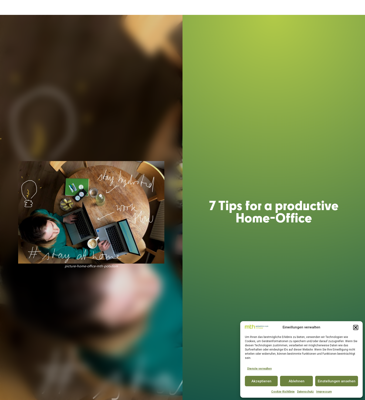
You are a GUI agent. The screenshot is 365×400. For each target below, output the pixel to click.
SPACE (174, 7)
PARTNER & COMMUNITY (259, 7)
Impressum (324, 391)
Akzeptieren (261, 381)
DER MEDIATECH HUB (115, 7)
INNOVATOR (194, 7)
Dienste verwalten (259, 368)
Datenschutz (305, 391)
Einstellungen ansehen (336, 381)
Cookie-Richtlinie (283, 391)
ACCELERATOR (152, 7)
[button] (355, 327)
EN (351, 7)
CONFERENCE (221, 7)
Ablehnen (296, 381)
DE (343, 7)
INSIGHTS (295, 7)
